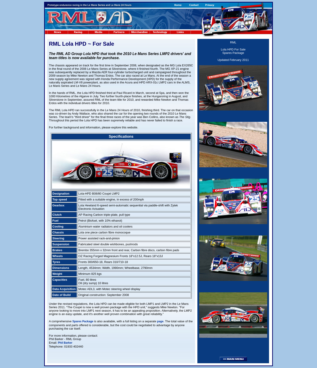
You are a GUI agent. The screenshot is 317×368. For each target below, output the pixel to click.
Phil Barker (65, 342)
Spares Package (82, 321)
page (160, 321)
